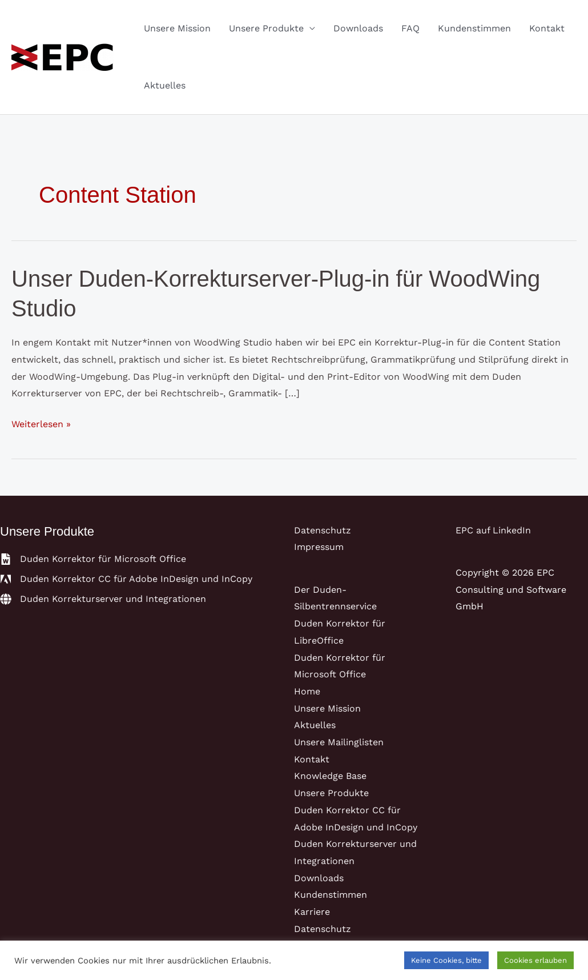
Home (307, 691)
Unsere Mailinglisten (339, 742)
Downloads (358, 28)
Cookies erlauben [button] (535, 960)
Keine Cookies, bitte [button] (446, 960)
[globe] (103, 599)
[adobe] (126, 579)
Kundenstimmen (474, 28)
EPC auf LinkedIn (493, 530)
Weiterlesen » (41, 424)
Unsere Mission (177, 28)
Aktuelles (165, 85)
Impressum (319, 546)
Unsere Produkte (266, 28)
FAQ (410, 28)
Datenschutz (322, 530)
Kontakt (547, 28)
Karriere (312, 911)
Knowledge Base (330, 775)
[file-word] (93, 559)
